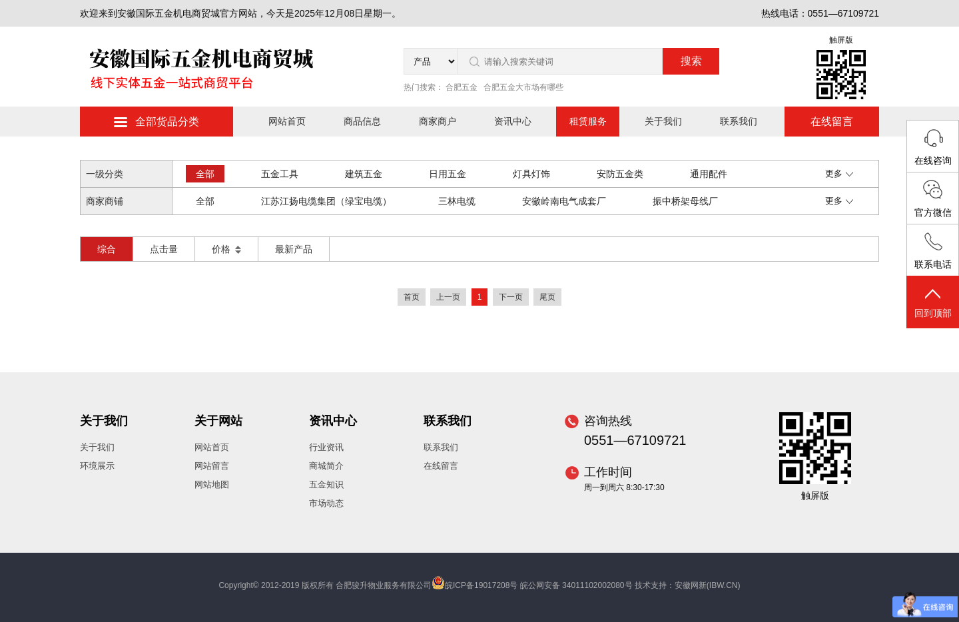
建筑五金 (363, 173)
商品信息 (362, 121)
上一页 (448, 297)
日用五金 (447, 173)
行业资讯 (326, 447)
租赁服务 (588, 121)
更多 (839, 173)
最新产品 (293, 249)
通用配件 (708, 173)
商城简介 (326, 466)
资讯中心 (512, 121)
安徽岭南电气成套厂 (564, 201)
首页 (412, 297)
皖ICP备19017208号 (481, 585)
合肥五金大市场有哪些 (523, 87)
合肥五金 (462, 87)
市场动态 (326, 503)
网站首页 (287, 121)
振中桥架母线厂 (685, 201)
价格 (226, 249)
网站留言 (211, 466)
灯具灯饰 (531, 173)
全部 (205, 173)
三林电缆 (457, 201)
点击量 (164, 249)
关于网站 (218, 421)
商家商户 (437, 121)
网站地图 (211, 484)
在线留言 (831, 121)
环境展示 (97, 466)
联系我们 (738, 121)
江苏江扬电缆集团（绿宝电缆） (326, 201)
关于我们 (663, 121)
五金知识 (326, 484)
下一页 (511, 297)
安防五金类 (620, 173)
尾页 (547, 297)
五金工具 (279, 173)
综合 (106, 249)
